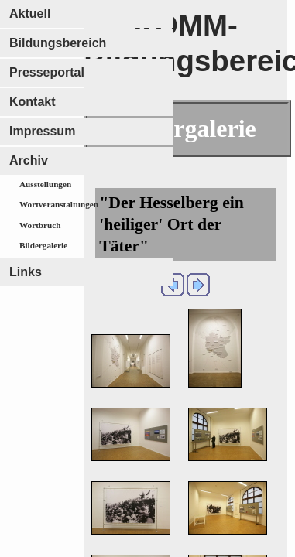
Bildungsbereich (57, 43)
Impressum (42, 131)
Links (25, 271)
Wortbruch (39, 225)
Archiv (28, 160)
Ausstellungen (45, 184)
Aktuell (29, 13)
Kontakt (32, 101)
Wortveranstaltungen (58, 204)
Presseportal (46, 72)
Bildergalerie (43, 245)
